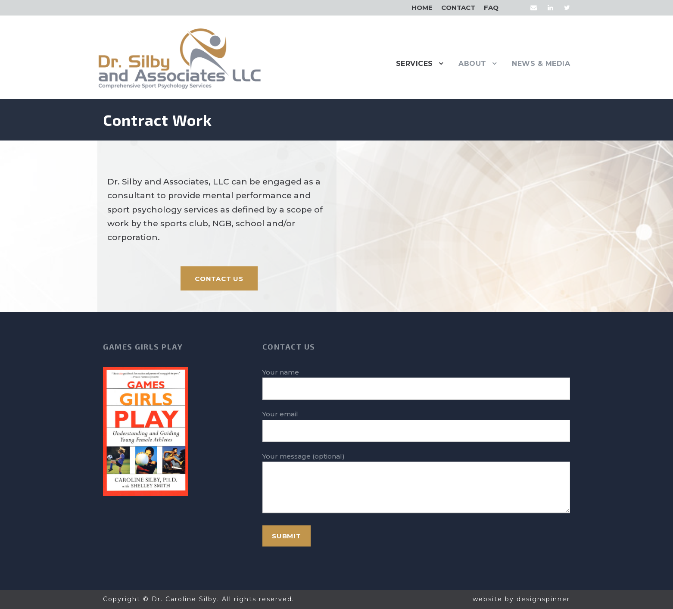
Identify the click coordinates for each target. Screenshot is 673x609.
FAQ (491, 7)
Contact (458, 7)
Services (414, 63)
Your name (416, 384)
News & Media (541, 63)
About (472, 63)
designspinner (543, 599)
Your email (416, 426)
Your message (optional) (416, 484)
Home (422, 7)
